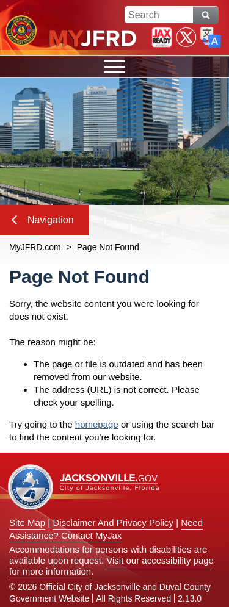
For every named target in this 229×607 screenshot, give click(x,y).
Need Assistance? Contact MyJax (106, 529)
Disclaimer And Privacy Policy (113, 522)
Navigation (43, 220)
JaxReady (162, 37)
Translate (210, 37)
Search (206, 15)
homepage (96, 424)
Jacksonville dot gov (83, 487)
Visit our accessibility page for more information (111, 565)
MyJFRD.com (35, 247)
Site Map (27, 522)
